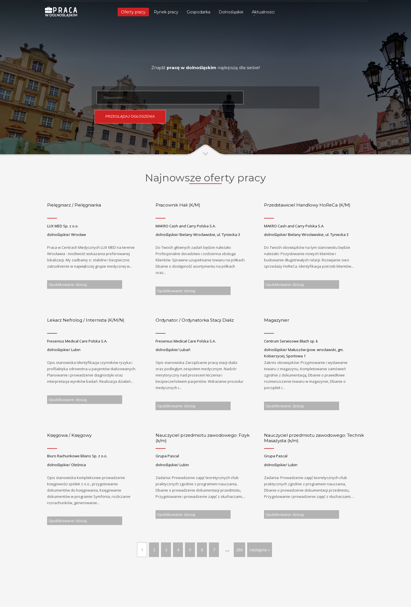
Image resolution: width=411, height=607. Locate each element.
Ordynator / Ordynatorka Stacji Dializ (195, 320)
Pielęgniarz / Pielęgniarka (74, 205)
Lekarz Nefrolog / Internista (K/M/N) (85, 320)
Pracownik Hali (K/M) (178, 205)
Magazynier (276, 320)
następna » (259, 549)
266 (239, 549)
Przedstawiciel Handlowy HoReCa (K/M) (307, 205)
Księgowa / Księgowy (69, 435)
